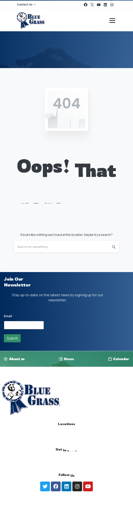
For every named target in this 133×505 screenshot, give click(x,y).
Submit (12, 338)
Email (9, 316)
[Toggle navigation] (112, 20)
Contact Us (26, 4)
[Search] (61, 246)
